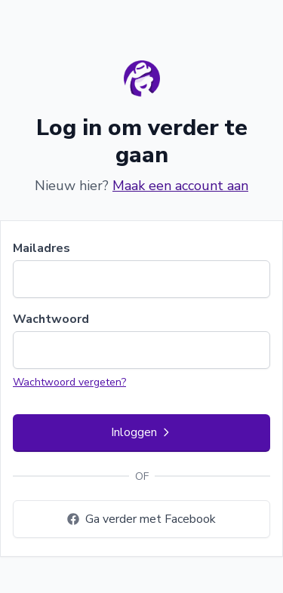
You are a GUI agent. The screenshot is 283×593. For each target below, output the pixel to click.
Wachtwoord (51, 319)
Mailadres (41, 248)
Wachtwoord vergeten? (69, 382)
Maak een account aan (180, 186)
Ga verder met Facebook (141, 519)
